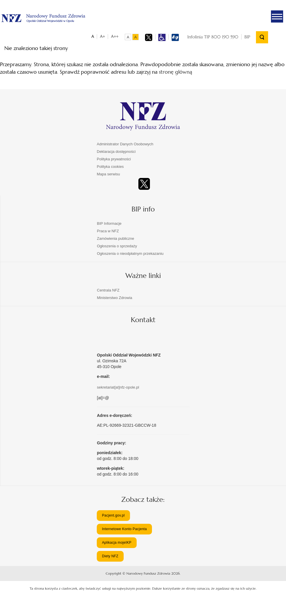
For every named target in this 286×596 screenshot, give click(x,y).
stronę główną (175, 71)
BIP (247, 37)
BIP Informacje (109, 223)
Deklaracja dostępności (116, 151)
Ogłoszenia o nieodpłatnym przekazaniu (130, 253)
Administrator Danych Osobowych (125, 144)
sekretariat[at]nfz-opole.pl (118, 387)
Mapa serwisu (108, 174)
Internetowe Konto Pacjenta (124, 529)
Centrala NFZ (108, 290)
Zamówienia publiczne (115, 238)
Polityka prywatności (114, 159)
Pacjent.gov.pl (113, 515)
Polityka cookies (110, 166)
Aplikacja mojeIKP (116, 543)
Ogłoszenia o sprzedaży (117, 246)
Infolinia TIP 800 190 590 (212, 37)
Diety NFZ (110, 556)
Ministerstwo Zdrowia (114, 298)
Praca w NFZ (108, 231)
